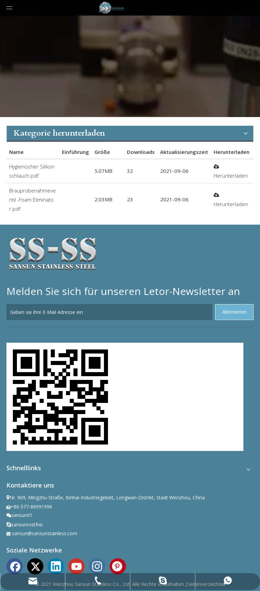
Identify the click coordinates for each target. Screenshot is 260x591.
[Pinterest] (118, 565)
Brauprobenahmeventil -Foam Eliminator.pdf (32, 199)
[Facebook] (14, 565)
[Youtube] (76, 565)
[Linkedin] (56, 565)
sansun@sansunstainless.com (44, 533)
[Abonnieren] (234, 312)
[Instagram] (97, 565)
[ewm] (60, 397)
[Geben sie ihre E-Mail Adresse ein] (109, 312)
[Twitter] (35, 565)
